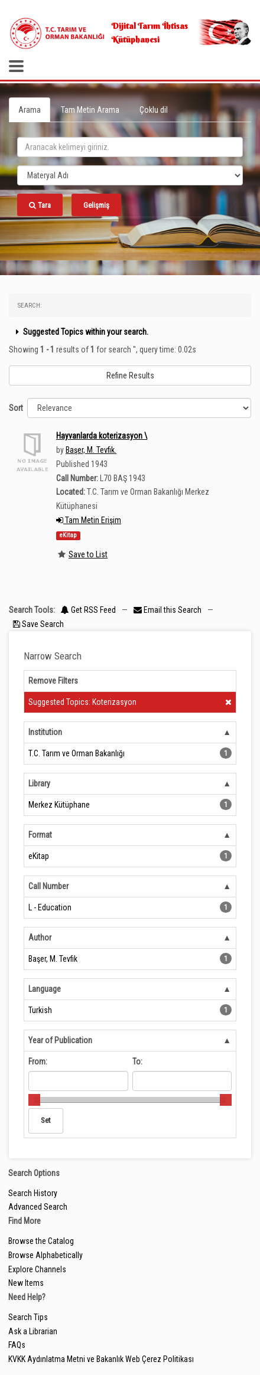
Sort (16, 408)
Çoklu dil (153, 110)
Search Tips (28, 1317)
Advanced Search (37, 1206)
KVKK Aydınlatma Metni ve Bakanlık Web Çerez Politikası (101, 1359)
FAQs (16, 1345)
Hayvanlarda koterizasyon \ (101, 435)
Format (40, 835)
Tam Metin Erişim (88, 520)
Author (39, 937)
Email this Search (168, 610)
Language (44, 989)
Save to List (88, 554)
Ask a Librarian (32, 1331)
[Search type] (130, 175)
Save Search (38, 624)
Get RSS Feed (88, 610)
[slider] (34, 1100)
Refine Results (130, 375)
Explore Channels (37, 1269)
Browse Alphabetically (45, 1255)
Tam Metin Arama (90, 110)
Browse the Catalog (41, 1241)
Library (39, 783)
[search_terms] (130, 147)
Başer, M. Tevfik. (91, 450)
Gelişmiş (96, 205)
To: (137, 1061)
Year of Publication (60, 1040)
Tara (40, 205)
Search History (32, 1193)
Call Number (48, 886)
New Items (26, 1283)
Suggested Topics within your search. (80, 332)
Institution (45, 732)
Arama (29, 110)
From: (37, 1061)
